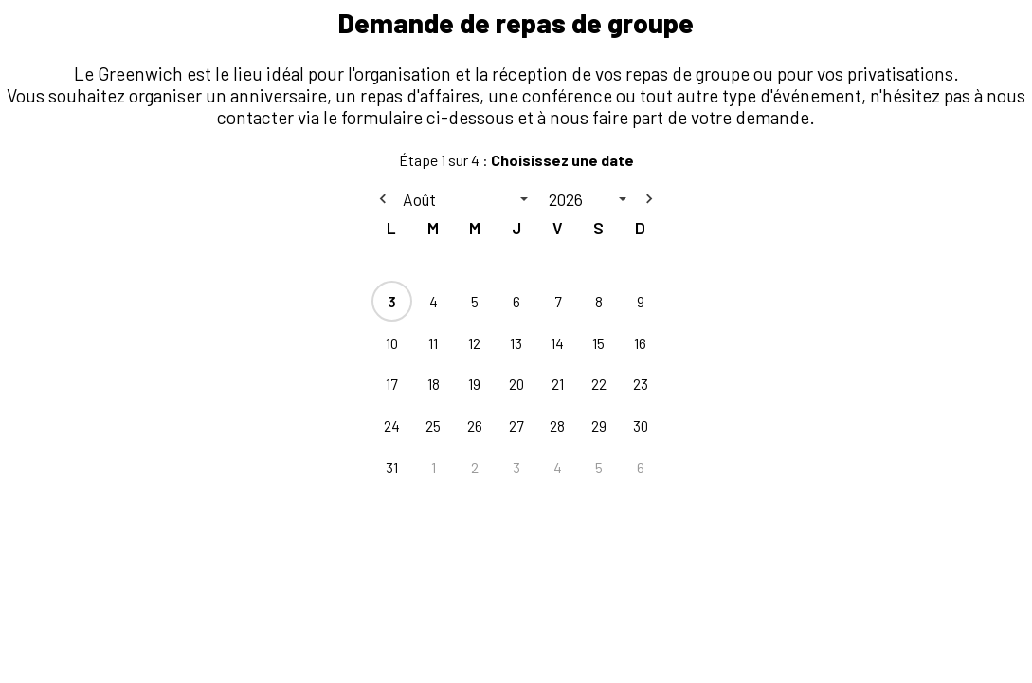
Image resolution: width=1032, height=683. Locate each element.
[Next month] (649, 199)
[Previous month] (382, 199)
